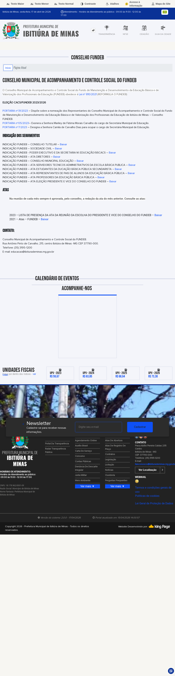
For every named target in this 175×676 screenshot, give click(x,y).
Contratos (110, 454)
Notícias (109, 470)
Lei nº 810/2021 (88, 94)
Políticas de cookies (147, 495)
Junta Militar (81, 475)
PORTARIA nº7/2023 (15, 127)
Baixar (63, 144)
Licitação (109, 465)
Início (8, 67)
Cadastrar (140, 427)
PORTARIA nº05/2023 (16, 123)
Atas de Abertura (113, 441)
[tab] (93, 30)
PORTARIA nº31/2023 (15, 110)
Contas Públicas (83, 461)
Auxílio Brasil (81, 446)
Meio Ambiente (82, 480)
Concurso (80, 456)
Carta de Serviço (83, 451)
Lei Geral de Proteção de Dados (154, 503)
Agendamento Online (86, 441)
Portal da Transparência (57, 444)
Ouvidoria (110, 475)
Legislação (110, 460)
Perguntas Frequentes (116, 480)
